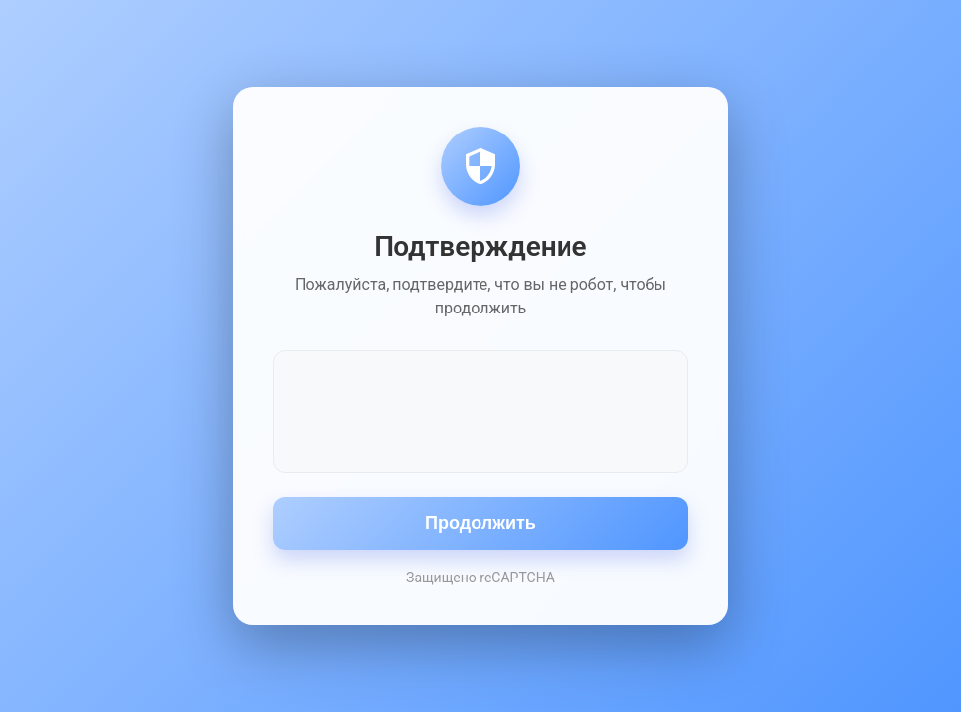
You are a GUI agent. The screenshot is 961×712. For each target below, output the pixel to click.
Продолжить (480, 523)
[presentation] (480, 409)
